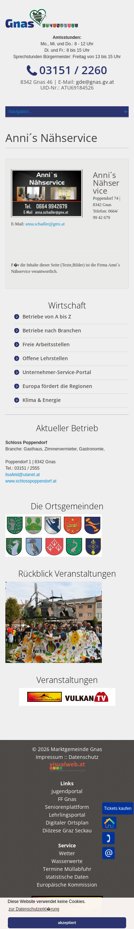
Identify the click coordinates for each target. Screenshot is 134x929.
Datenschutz (84, 757)
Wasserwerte (67, 861)
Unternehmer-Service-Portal (57, 372)
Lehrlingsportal (67, 814)
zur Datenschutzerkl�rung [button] (34, 909)
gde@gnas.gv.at (95, 81)
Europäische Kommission (67, 884)
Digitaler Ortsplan (67, 822)
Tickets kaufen (117, 808)
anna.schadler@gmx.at (45, 223)
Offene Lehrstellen (45, 358)
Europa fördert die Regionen (57, 386)
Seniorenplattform (67, 806)
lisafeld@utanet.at (22, 474)
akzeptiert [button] (67, 922)
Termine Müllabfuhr (67, 869)
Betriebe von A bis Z (47, 316)
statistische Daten (67, 876)
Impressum (49, 757)
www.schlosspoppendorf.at (30, 481)
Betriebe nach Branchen (52, 330)
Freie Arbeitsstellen (46, 344)
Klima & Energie (42, 400)
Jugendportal (67, 791)
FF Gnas (67, 799)
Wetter (67, 853)
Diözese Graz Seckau (67, 830)
